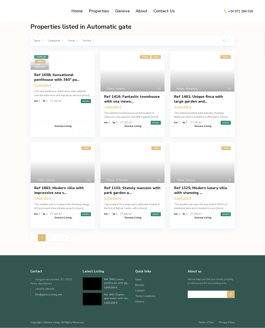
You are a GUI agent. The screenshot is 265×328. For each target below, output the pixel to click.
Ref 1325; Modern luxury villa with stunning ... (200, 190)
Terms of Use (206, 322)
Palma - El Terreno (117, 180)
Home (77, 11)
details (85, 101)
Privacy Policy (227, 322)
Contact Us (164, 11)
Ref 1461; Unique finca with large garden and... (198, 99)
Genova (122, 11)
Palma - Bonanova (187, 88)
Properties (99, 11)
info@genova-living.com (48, 294)
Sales (138, 279)
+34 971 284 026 (240, 11)
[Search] (231, 294)
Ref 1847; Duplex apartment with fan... (116, 296)
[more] (85, 95)
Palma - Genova (116, 88)
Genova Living (63, 126)
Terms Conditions (145, 296)
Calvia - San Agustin (39, 64)
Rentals (139, 285)
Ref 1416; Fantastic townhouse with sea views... (132, 99)
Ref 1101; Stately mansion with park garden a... (132, 190)
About (141, 11)
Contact (140, 290)
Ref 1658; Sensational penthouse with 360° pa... (57, 77)
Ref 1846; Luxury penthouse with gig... (116, 281)
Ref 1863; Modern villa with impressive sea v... (59, 190)
